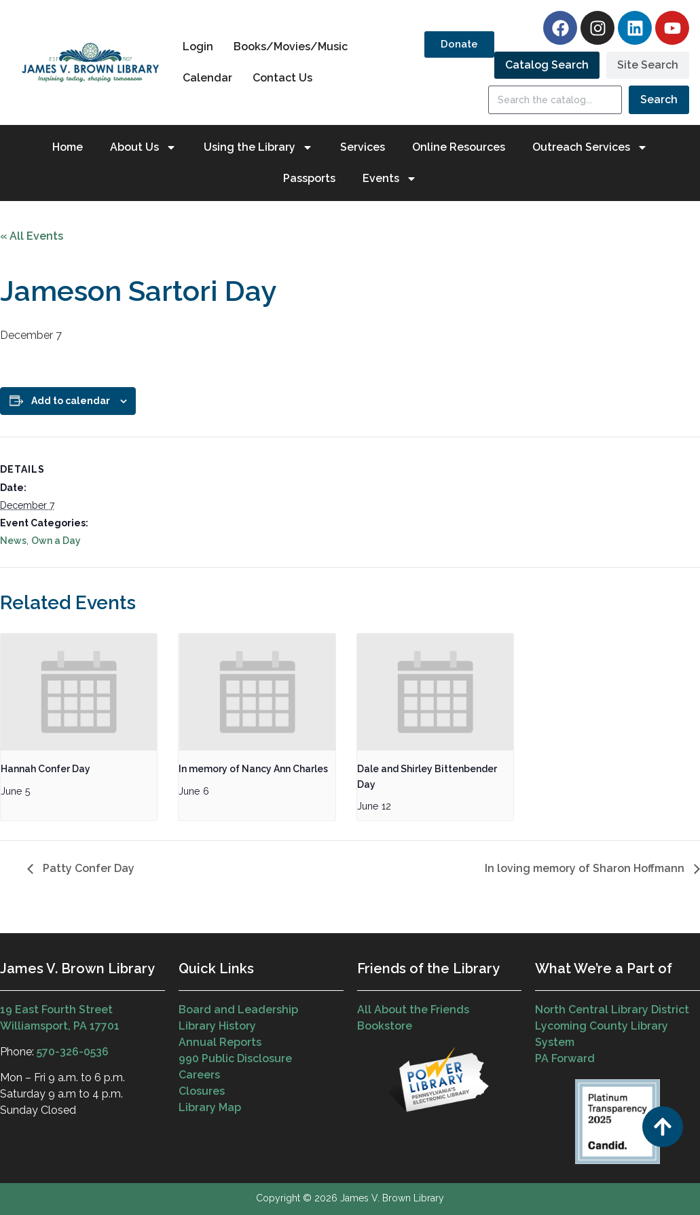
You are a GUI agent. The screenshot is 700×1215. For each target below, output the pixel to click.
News (13, 540)
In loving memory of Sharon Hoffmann (586, 868)
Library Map (210, 1107)
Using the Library (258, 147)
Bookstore (384, 1025)
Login (198, 46)
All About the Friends (413, 1009)
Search (659, 99)
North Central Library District (612, 1009)
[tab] (547, 65)
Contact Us (282, 77)
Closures (202, 1091)
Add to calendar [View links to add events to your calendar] (70, 400)
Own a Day (56, 540)
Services (362, 147)
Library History (217, 1025)
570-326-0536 (73, 1051)
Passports (309, 178)
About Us (143, 147)
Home (67, 147)
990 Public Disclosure (235, 1058)
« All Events (31, 236)
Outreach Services (590, 147)
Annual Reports (220, 1042)
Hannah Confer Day (45, 768)
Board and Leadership (238, 1009)
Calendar (207, 77)
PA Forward (565, 1058)
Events (390, 178)
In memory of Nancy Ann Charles (253, 768)
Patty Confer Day (87, 868)
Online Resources (458, 147)
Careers (199, 1074)
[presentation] (79, 692)
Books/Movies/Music (291, 46)
